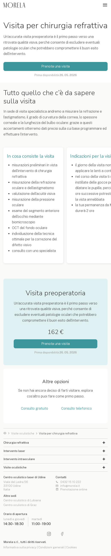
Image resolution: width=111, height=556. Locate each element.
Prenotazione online (71, 489)
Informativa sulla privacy (19, 547)
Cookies (71, 547)
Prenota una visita (55, 66)
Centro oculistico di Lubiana (22, 500)
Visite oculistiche (22, 433)
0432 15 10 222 (68, 482)
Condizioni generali (51, 547)
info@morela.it (68, 485)
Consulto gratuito (34, 408)
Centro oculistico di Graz (20, 505)
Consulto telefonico (76, 408)
